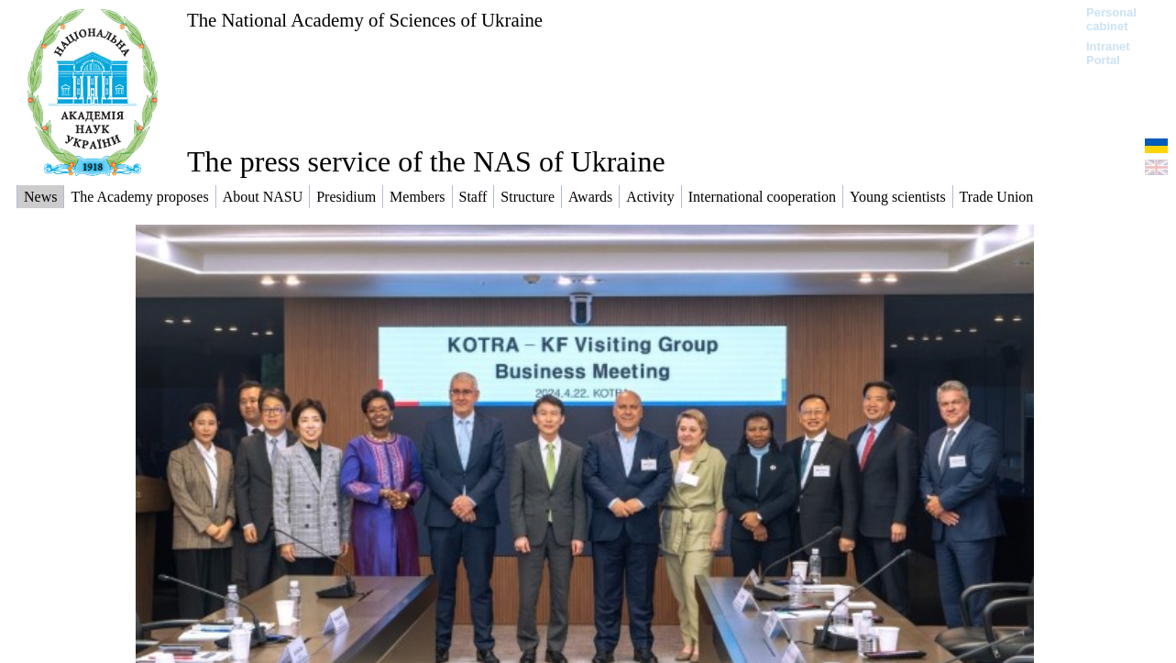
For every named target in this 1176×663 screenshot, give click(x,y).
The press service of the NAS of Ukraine (426, 161)
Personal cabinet (1111, 19)
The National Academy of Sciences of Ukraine (365, 19)
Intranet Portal (1108, 53)
